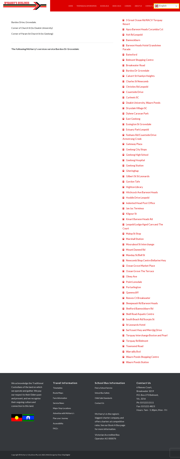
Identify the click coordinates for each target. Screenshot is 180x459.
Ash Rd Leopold (133, 34)
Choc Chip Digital (63, 455)
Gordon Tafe (131, 181)
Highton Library (133, 187)
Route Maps (58, 393)
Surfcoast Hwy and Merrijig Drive (142, 330)
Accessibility (58, 423)
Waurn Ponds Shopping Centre (141, 356)
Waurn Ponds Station (136, 362)
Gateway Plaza (132, 143)
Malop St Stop (132, 233)
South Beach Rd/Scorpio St (139, 319)
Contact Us (99, 403)
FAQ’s (55, 428)
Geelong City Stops (135, 149)
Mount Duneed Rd (134, 249)
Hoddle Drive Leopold (136, 197)
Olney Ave (130, 276)
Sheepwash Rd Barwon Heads (140, 303)
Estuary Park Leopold (136, 129)
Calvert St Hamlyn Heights (139, 75)
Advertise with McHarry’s (63, 413)
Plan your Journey (60, 418)
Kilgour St (130, 213)
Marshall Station (133, 238)
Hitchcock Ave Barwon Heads (140, 192)
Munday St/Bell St (134, 255)
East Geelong (131, 118)
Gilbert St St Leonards (136, 176)
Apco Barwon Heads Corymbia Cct (143, 29)
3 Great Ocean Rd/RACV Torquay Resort (142, 22)
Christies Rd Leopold (135, 86)
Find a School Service (103, 388)
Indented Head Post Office (139, 203)
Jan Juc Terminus (133, 208)
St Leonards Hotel (134, 324)
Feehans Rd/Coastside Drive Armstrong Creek (139, 136)
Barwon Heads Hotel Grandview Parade (142, 47)
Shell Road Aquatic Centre (138, 314)
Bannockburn (131, 40)
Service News (58, 403)
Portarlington (132, 287)
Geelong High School (135, 154)
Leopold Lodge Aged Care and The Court (143, 226)
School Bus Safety (102, 393)
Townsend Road (133, 346)
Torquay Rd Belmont (135, 340)
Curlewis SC (131, 97)
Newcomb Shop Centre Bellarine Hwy (144, 260)
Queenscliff (131, 292)
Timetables (57, 388)
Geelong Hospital (134, 160)
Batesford (130, 54)
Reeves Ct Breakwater (136, 297)
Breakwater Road (134, 65)
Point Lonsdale (132, 281)
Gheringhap (131, 170)
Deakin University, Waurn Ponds (141, 102)
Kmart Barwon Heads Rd (138, 219)
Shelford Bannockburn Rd (138, 308)
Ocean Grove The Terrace (138, 271)
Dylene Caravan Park (136, 113)
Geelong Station (133, 165)
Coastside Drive (133, 91)
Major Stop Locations (62, 408)
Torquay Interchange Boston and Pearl (145, 335)
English (161, 6)
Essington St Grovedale (137, 124)
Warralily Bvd (132, 351)
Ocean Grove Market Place (139, 265)
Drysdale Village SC (135, 108)
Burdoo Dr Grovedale (136, 70)
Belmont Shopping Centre (138, 59)
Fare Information (60, 398)
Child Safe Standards (103, 398)
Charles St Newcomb (135, 81)
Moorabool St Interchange (138, 244)
